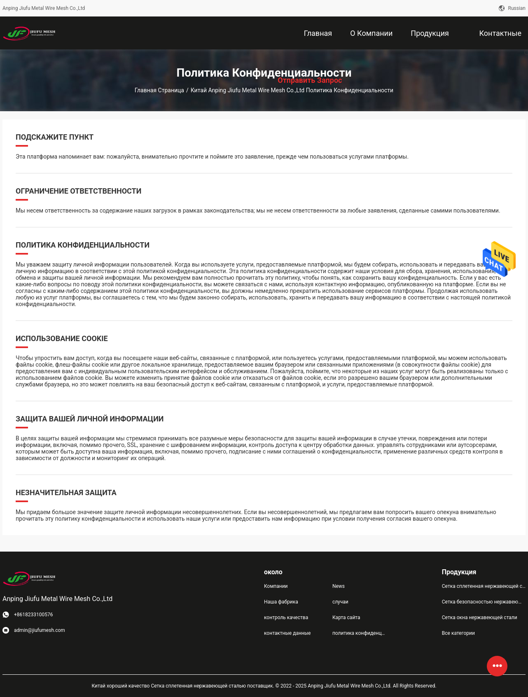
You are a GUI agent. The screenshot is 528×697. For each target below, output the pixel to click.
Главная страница (159, 90)
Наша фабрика (281, 602)
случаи (340, 602)
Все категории (458, 633)
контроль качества (286, 617)
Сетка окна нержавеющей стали (479, 617)
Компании (276, 586)
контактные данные (287, 633)
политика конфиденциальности (360, 633)
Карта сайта (346, 617)
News (338, 586)
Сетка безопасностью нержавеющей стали (484, 602)
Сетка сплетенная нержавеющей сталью (484, 586)
